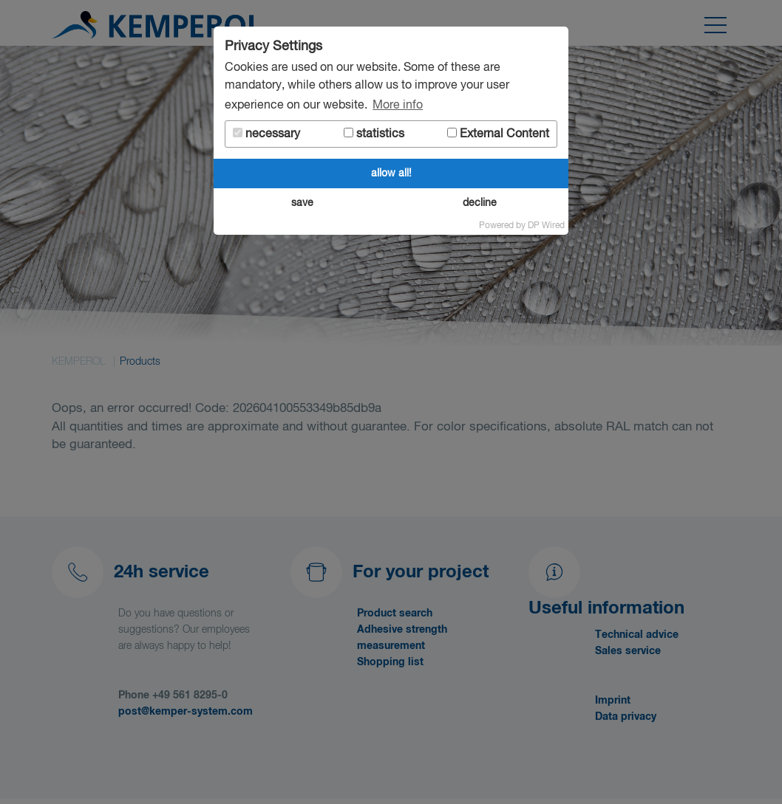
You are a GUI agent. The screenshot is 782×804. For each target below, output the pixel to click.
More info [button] (398, 105)
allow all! (391, 173)
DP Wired (546, 225)
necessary (266, 134)
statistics (374, 134)
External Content (498, 134)
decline (480, 203)
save (302, 203)
